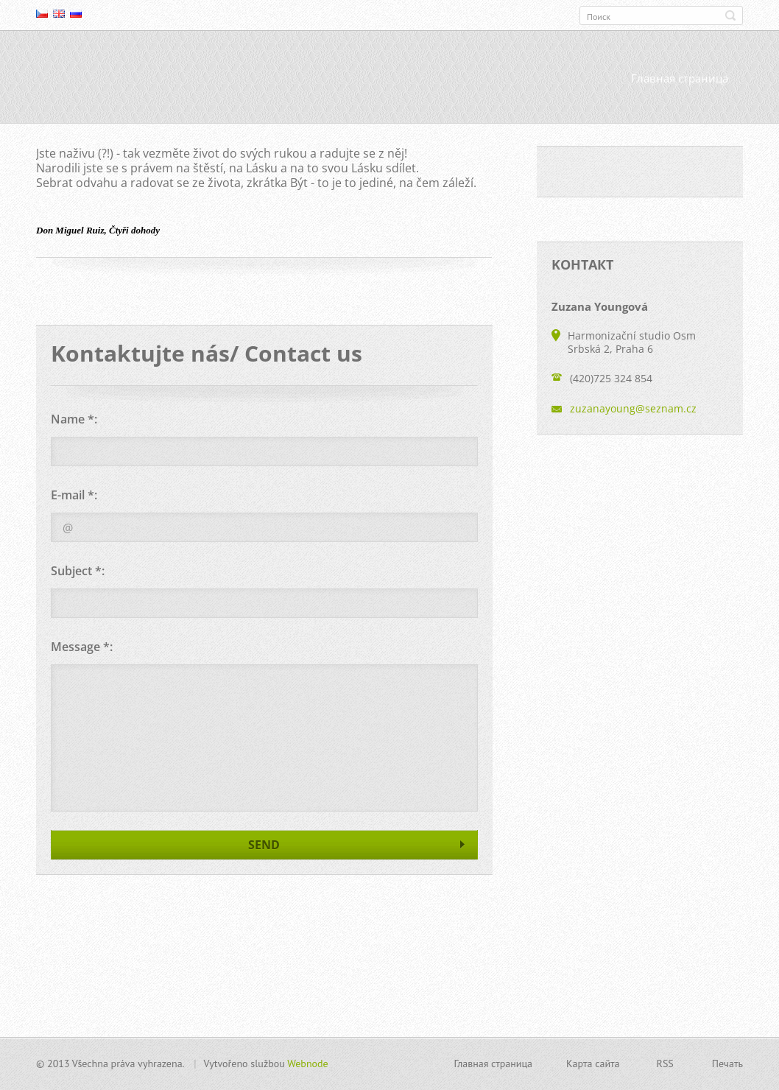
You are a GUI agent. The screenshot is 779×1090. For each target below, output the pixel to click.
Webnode (307, 1063)
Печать (727, 1063)
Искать (730, 15)
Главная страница (679, 78)
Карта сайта (593, 1063)
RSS (665, 1063)
